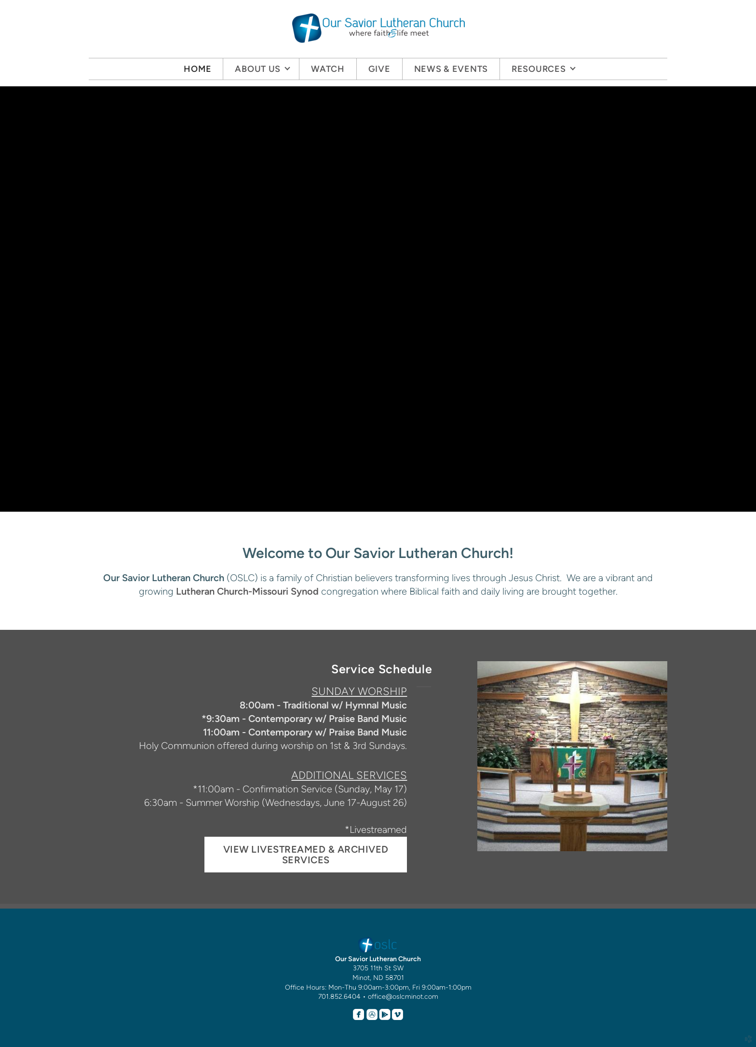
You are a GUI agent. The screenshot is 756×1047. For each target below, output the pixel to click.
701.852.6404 (339, 997)
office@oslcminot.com (403, 997)
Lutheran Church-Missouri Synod (247, 591)
